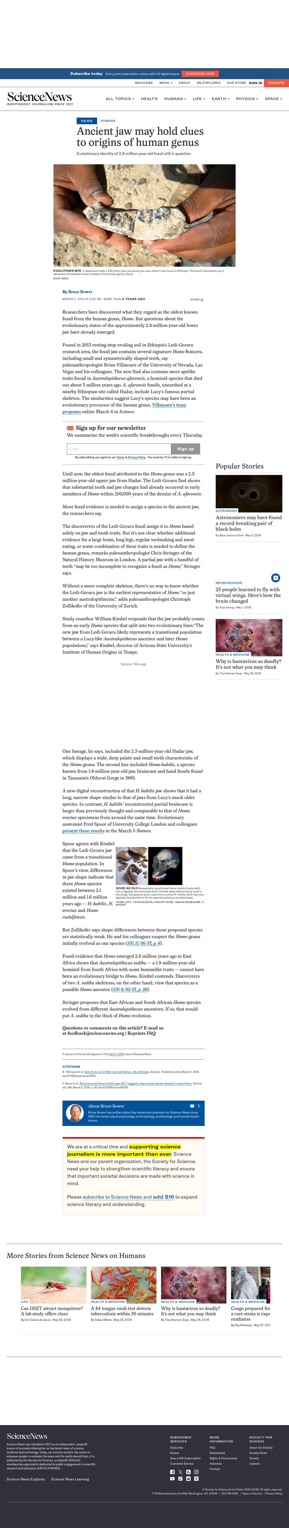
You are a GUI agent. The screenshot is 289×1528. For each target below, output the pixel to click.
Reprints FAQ (141, 1033)
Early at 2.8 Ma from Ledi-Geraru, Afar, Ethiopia (116, 1071)
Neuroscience (229, 583)
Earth (220, 99)
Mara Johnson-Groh (231, 535)
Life (199, 99)
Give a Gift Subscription (185, 1458)
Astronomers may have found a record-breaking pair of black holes (249, 524)
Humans (175, 99)
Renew (174, 1453)
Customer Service (181, 1463)
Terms (120, 457)
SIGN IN (255, 83)
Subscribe (176, 1447)
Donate (276, 83)
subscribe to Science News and (128, 1197)
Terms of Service (252, 1493)
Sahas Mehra (103, 1320)
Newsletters (217, 1453)
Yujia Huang (226, 607)
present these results (83, 831)
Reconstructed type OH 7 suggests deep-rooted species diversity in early (136, 1083)
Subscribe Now (200, 73)
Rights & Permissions (223, 1458)
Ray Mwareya (243, 1325)
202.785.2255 (229, 1493)
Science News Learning (70, 1479)
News (87, 121)
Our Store (236, 82)
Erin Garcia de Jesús (37, 1320)
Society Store (258, 1453)
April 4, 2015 (116, 1054)
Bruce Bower (80, 292)
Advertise (216, 1463)
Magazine (144, 82)
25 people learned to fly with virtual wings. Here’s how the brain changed (248, 596)
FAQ (212, 1447)
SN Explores (209, 82)
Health (149, 99)
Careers (254, 1463)
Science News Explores (26, 1479)
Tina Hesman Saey (230, 673)
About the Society (261, 1447)
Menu (166, 82)
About (185, 82)
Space (273, 99)
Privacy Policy (136, 457)
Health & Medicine (233, 654)
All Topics (120, 99)
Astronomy (226, 511)
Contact (215, 1469)
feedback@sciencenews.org (96, 1033)
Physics (247, 99)
